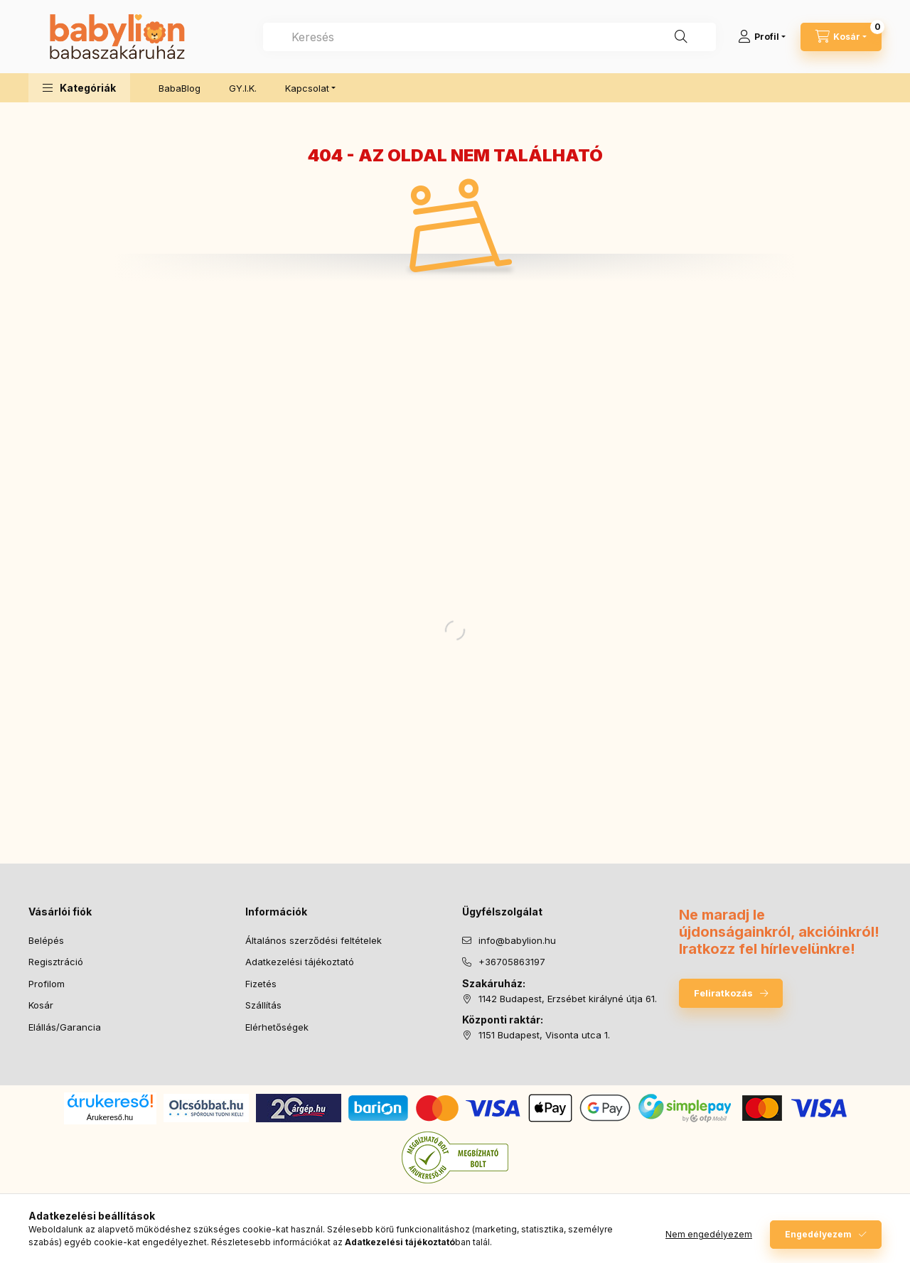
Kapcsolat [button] (307, 88)
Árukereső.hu (110, 1117)
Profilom (46, 983)
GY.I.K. (243, 88)
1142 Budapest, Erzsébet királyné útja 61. (567, 998)
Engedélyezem (818, 1234)
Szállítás (263, 1005)
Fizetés (261, 983)
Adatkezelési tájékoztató (299, 961)
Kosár (40, 1005)
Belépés (46, 940)
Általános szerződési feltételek (313, 940)
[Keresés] (681, 36)
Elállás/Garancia (64, 1027)
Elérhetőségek (277, 1027)
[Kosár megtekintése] (841, 37)
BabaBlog (179, 88)
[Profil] (762, 37)
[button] (79, 87)
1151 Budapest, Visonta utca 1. (544, 1035)
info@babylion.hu (517, 940)
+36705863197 (511, 961)
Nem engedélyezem (708, 1234)
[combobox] (489, 37)
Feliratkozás (723, 993)
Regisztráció (55, 961)
